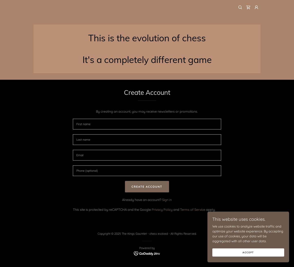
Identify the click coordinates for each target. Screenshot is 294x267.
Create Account (146, 186)
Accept (248, 252)
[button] (256, 7)
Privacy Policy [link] (162, 210)
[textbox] (147, 124)
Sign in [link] (167, 200)
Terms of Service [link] (192, 210)
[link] (248, 7)
